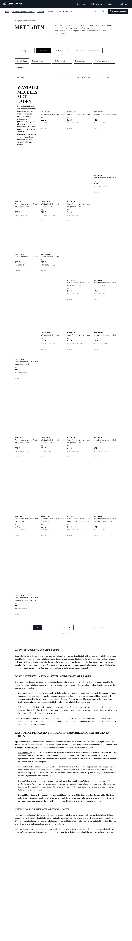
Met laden (43, 51)
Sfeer (98, 77)
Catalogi (50, 11)
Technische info (96, 4)
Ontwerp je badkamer (64, 11)
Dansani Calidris (24, 781)
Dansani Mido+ (24, 753)
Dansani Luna (23, 767)
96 (89, 77)
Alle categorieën (25, 51)
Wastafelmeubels (29, 21)
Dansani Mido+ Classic (27, 795)
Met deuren (60, 51)
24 (82, 77)
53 (94, 627)
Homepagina (19, 21)
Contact (109, 4)
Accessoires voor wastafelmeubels (86, 51)
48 (85, 77)
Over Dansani (81, 4)
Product (110, 77)
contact (34, 829)
